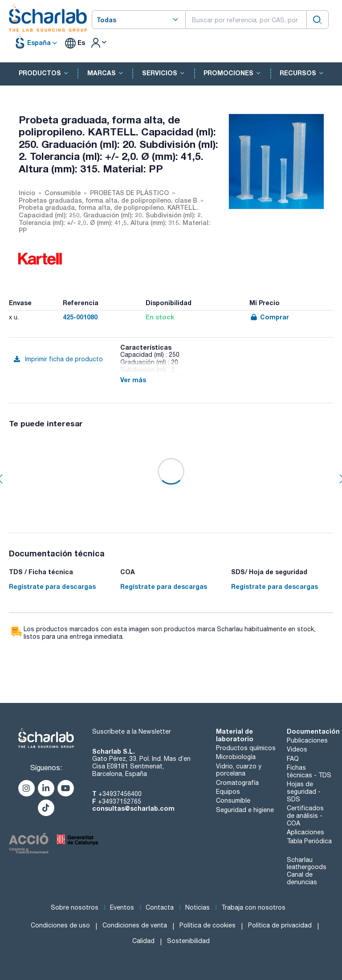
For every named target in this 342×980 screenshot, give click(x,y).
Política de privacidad (280, 925)
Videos (297, 749)
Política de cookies (207, 925)
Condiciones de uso (60, 925)
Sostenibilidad (188, 940)
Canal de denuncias (302, 878)
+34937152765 (119, 801)
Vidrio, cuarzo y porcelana (238, 770)
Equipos (228, 791)
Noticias (197, 907)
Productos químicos (246, 747)
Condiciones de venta (134, 925)
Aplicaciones (305, 832)
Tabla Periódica (309, 841)
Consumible (233, 800)
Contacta (160, 907)
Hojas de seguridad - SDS (304, 791)
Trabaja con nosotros (253, 907)
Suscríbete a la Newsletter (131, 731)
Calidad (143, 940)
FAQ (293, 758)
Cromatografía (237, 782)
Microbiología (236, 756)
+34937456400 (120, 793)
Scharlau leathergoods (306, 863)
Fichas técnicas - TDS (309, 771)
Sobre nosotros (74, 907)
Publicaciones (307, 740)
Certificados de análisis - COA (305, 815)
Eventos (122, 907)
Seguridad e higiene (245, 809)
